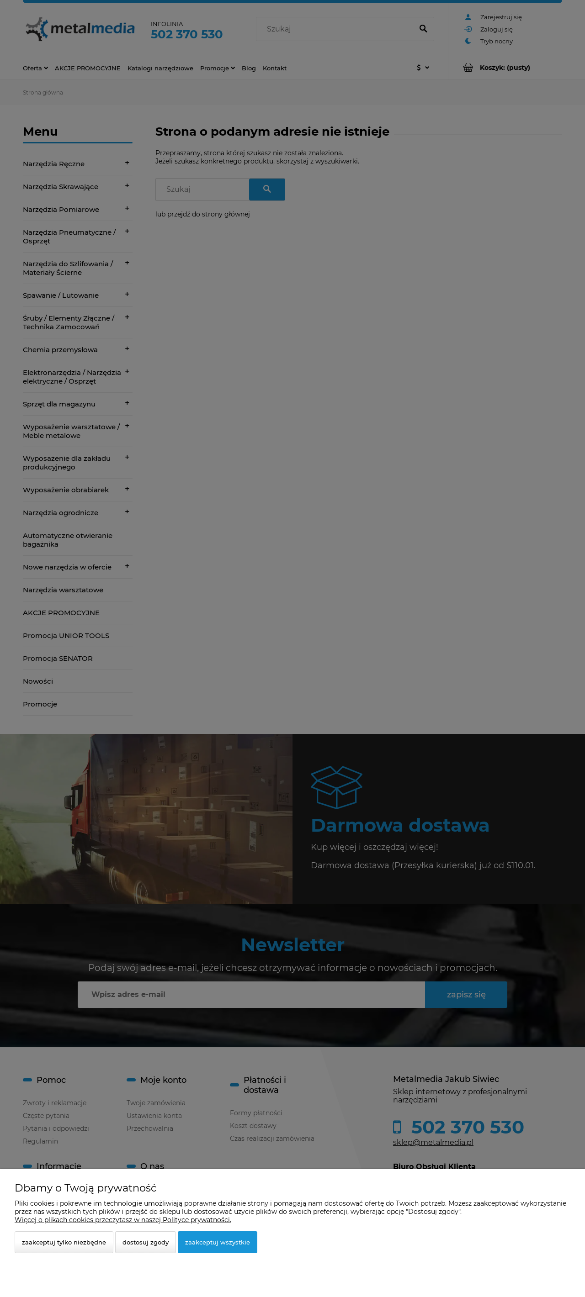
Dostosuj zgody (145, 1242)
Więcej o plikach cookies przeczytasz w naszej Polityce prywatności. (123, 1220)
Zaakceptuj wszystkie (217, 1242)
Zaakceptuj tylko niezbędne (64, 1242)
